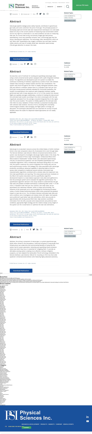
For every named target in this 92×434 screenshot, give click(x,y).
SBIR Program (2, 400)
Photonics (2, 397)
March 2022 (2, 330)
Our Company (49, 1)
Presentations (69, 19)
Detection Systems (3, 377)
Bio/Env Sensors (3, 370)
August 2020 (2, 350)
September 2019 (3, 359)
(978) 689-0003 (45, 429)
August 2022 (2, 325)
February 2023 (2, 319)
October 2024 (2, 300)
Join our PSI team (82, 4)
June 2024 (2, 304)
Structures (2, 404)
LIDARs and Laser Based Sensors (6, 387)
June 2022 (2, 327)
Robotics (1, 399)
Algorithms (2, 368)
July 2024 (2, 303)
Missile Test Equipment (4, 392)
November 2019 (3, 358)
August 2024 (2, 302)
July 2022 (2, 326)
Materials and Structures (4, 389)
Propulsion (2, 398)
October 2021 (2, 335)
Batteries (1, 369)
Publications (55, 1)
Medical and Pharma (3, 390)
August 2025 (2, 293)
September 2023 (3, 313)
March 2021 (2, 343)
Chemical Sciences (3, 374)
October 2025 (2, 291)
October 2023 (2, 312)
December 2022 (3, 321)
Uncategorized (2, 406)
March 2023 (2, 318)
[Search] (68, 6)
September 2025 (3, 292)
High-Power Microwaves (4, 383)
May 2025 (2, 295)
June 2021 (2, 339)
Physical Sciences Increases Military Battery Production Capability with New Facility (15, 281)
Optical (1, 395)
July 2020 (2, 351)
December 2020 (3, 346)
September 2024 (3, 301)
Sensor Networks (3, 401)
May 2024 (2, 305)
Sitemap (89, 429)
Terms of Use (71, 429)
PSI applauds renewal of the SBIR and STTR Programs (10, 280)
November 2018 (3, 364)
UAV (1, 405)
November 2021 (3, 334)
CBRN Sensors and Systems (5, 373)
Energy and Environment (4, 379)
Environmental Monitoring (69, 16)
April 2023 (2, 317)
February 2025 (2, 298)
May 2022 (2, 328)
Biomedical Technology (4, 372)
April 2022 (2, 329)
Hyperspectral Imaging (4, 384)
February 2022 (2, 331)
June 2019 (2, 361)
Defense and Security (4, 376)
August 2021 (2, 337)
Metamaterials (2, 391)
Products (51, 6)
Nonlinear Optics (3, 393)
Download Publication (20, 59)
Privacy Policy (63, 429)
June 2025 (2, 294)
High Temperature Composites (5, 381)
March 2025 (2, 297)
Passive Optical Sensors (4, 396)
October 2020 (2, 348)
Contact (68, 1)
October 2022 (2, 323)
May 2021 (2, 340)
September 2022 (3, 324)
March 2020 (2, 355)
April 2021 (2, 342)
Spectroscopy (2, 403)
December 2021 (3, 333)
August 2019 (2, 360)
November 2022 (3, 322)
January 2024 (2, 309)
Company (60, 421)
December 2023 (3, 310)
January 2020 (2, 357)
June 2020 (2, 352)
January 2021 (2, 345)
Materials (1, 388)
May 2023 (2, 316)
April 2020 (2, 354)
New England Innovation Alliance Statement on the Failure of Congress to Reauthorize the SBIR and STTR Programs (21, 282)
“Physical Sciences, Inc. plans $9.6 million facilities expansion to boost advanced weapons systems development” (20, 283)
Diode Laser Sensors (3, 378)
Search (1, 275)
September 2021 (3, 336)
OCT (1, 394)
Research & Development (35, 5)
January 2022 (2, 332)
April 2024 (2, 306)
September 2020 (3, 349)
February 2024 (2, 308)
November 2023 (3, 311)
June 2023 (2, 315)
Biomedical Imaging (3, 371)
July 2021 (2, 338)
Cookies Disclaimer (81, 429)
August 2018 (2, 365)
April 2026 (2, 290)
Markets (60, 6)
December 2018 (3, 363)
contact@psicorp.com (55, 429)
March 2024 (2, 307)
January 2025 (2, 299)
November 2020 (3, 347)
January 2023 (2, 320)
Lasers (1, 386)
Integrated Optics (3, 385)
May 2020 (2, 353)
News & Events (62, 1)
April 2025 (2, 296)
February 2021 (2, 344)
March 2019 (2, 362)
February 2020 (2, 356)
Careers (78, 421)
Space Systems (2, 402)
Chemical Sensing (3, 375)
